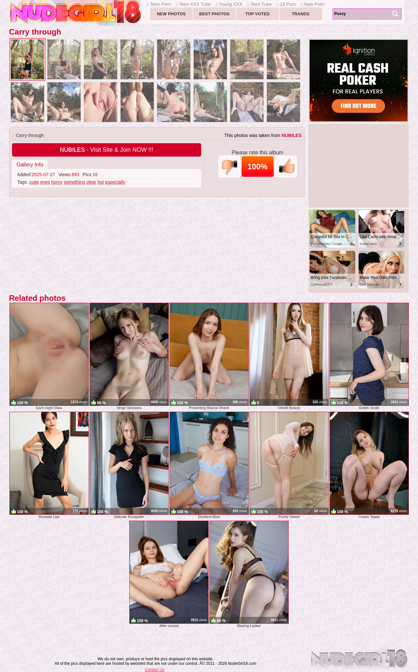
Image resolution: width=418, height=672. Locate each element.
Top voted (257, 13)
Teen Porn (160, 4)
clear (91, 182)
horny (57, 182)
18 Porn (288, 4)
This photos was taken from (263, 135)
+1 (286, 166)
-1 (229, 166)
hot (100, 182)
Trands (300, 13)
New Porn (314, 4)
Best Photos (214, 13)
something (74, 182)
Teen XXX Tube (195, 4)
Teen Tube (261, 4)
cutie (34, 182)
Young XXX (230, 4)
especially (115, 182)
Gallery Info (30, 164)
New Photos (171, 13)
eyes (45, 182)
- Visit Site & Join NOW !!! (106, 149)
